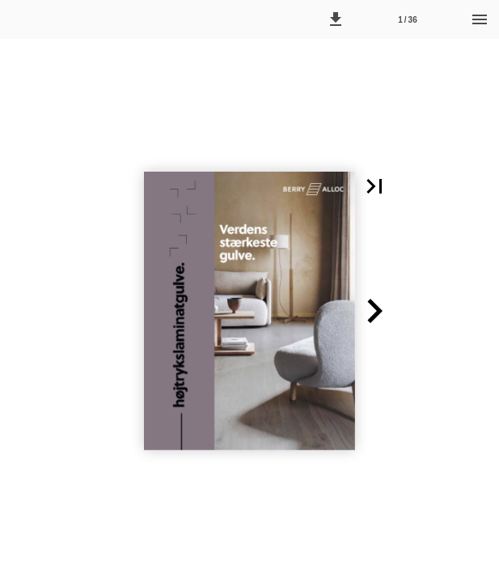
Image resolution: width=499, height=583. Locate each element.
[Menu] (479, 19)
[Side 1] (407, 19)
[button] (335, 19)
